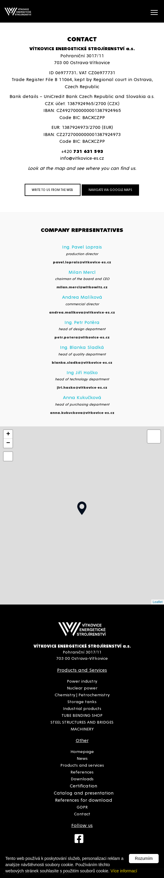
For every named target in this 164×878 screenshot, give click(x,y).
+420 (82, 151)
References (82, 771)
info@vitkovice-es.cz (82, 158)
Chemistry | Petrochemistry (82, 694)
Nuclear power (82, 687)
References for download (83, 800)
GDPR (82, 806)
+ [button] (8, 434)
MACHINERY (82, 728)
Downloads (82, 778)
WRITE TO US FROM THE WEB (52, 190)
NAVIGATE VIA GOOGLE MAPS (110, 190)
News (82, 758)
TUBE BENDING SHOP (82, 715)
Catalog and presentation (83, 792)
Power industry (82, 681)
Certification (83, 785)
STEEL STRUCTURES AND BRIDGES (82, 721)
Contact (82, 813)
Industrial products (82, 708)
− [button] (8, 443)
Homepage (82, 751)
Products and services (82, 765)
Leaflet (158, 602)
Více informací (124, 870)
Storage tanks (82, 701)
